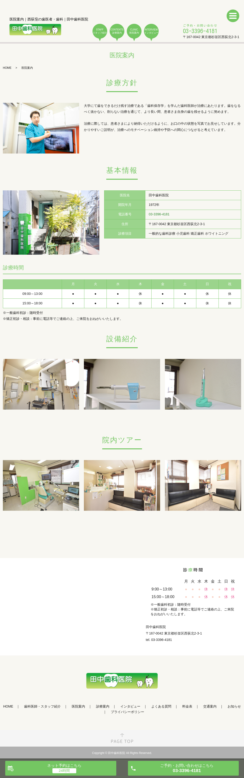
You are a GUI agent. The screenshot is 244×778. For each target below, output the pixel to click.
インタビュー (130, 706)
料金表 (187, 706)
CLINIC (134, 31)
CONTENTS (117, 31)
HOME (7, 67)
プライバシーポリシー (127, 712)
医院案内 (78, 706)
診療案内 (102, 706)
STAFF (99, 31)
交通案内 (210, 706)
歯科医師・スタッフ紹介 (42, 706)
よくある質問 (161, 706)
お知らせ (234, 706)
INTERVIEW (151, 31)
